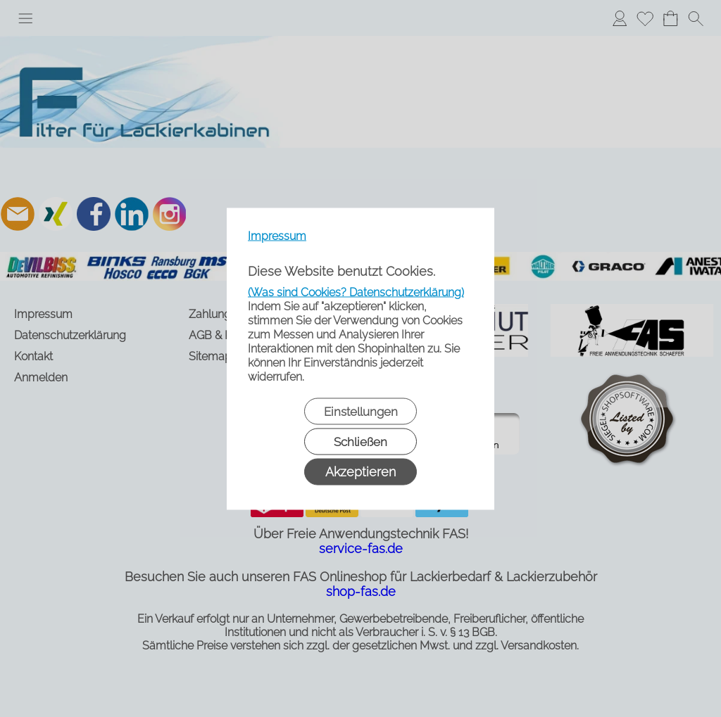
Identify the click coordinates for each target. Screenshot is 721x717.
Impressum (277, 235)
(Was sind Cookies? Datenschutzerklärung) (356, 291)
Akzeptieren (360, 471)
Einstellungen (361, 411)
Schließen (360, 441)
